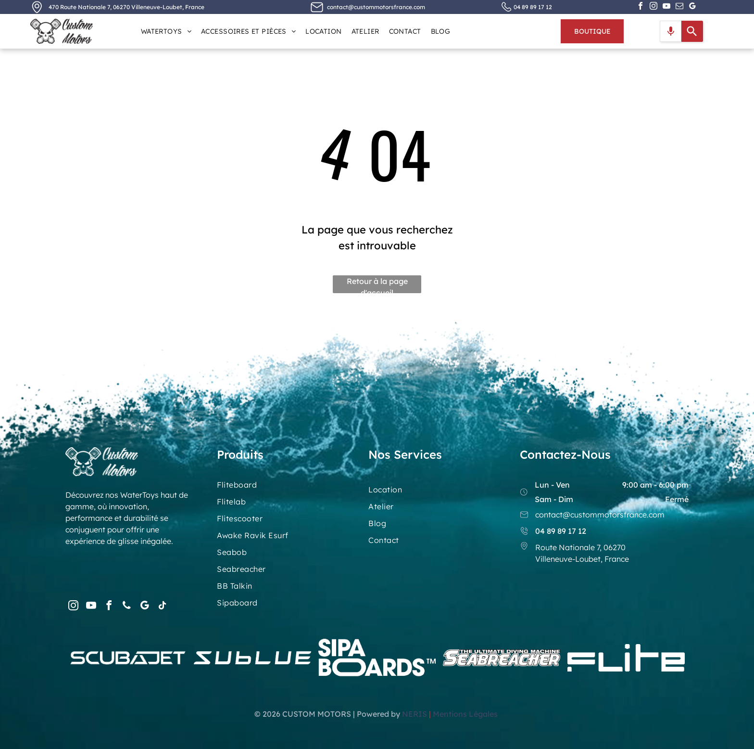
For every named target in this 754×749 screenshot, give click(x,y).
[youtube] (666, 7)
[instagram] (653, 7)
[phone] (126, 607)
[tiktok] (162, 607)
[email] (679, 7)
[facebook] (640, 7)
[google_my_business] (692, 7)
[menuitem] (166, 31)
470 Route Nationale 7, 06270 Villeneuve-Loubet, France (126, 7)
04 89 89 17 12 (533, 7)
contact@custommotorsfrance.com (376, 7)
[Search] (692, 31)
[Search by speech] (671, 31)
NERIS (414, 714)
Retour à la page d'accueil (377, 284)
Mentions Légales (466, 714)
